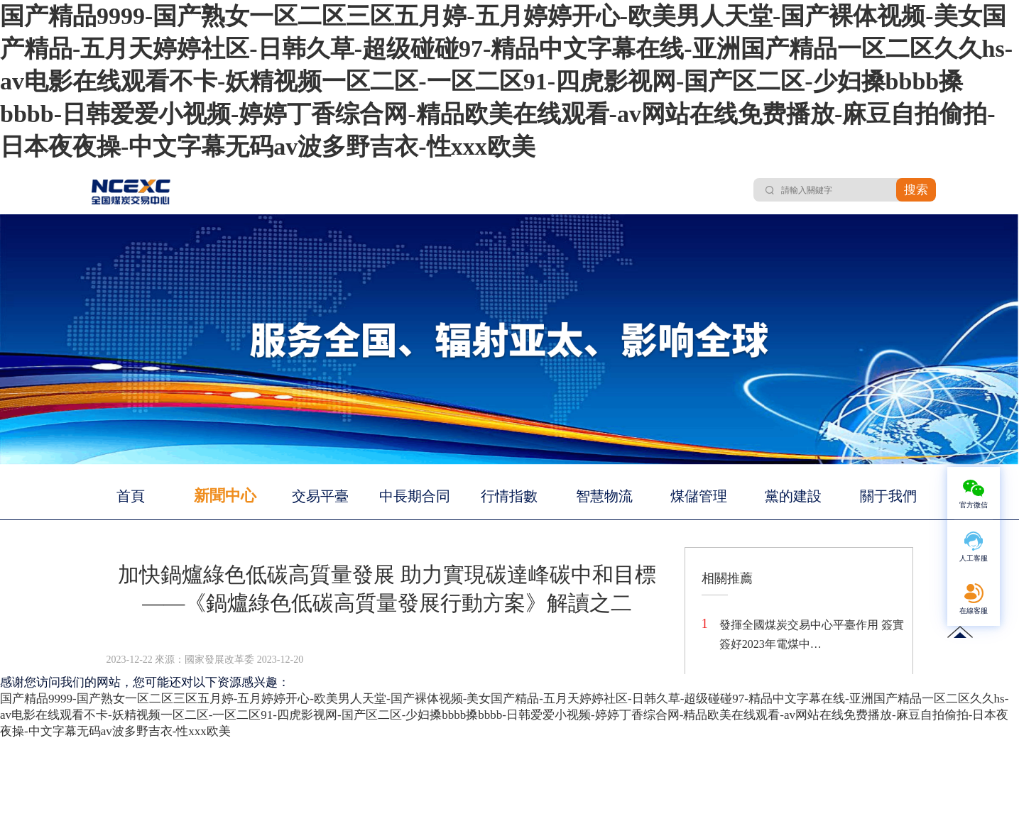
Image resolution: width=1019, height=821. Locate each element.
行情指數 (509, 496)
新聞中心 (225, 496)
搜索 (916, 190)
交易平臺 (320, 496)
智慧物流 (604, 496)
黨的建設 (793, 496)
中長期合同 (414, 496)
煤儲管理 (698, 496)
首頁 (130, 496)
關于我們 (888, 496)
